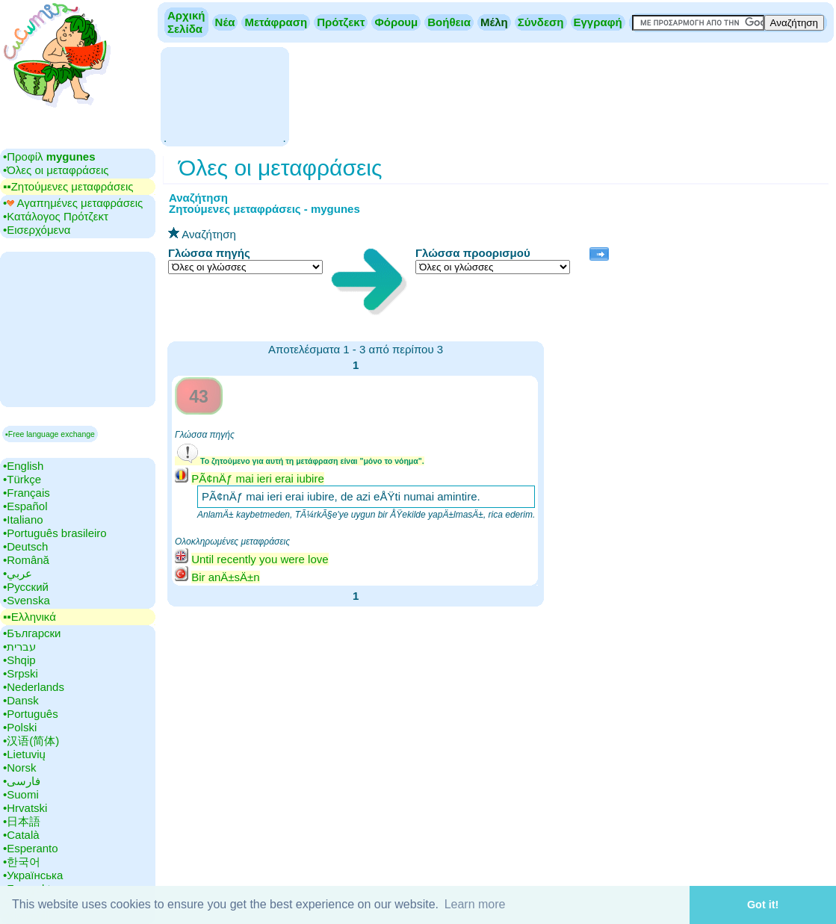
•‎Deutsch (25, 546)
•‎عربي (17, 573)
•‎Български (32, 633)
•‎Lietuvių (24, 754)
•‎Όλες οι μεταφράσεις (55, 170)
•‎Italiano (23, 519)
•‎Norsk (19, 767)
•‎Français (26, 492)
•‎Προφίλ (49, 156)
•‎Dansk (21, 700)
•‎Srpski (20, 673)
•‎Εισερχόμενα (36, 229)
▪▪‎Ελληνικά (29, 616)
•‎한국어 (21, 861)
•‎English (23, 465)
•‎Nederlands (33, 686)
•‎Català (21, 834)
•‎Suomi (21, 794)
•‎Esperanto (30, 848)
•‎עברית (19, 646)
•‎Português (30, 713)
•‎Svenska (26, 600)
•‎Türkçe (22, 479)
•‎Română (26, 560)
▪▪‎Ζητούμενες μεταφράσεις (68, 186)
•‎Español (25, 506)
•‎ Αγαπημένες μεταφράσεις (73, 202)
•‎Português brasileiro (55, 533)
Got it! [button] (762, 905)
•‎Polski (20, 727)
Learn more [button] (475, 904)
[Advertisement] (224, 95)
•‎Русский (26, 586)
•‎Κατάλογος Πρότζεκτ (55, 216)
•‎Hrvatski (25, 807)
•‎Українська (33, 875)
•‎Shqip (19, 660)
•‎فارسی (21, 781)
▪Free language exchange (50, 434)
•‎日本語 (21, 821)
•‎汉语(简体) (31, 740)
